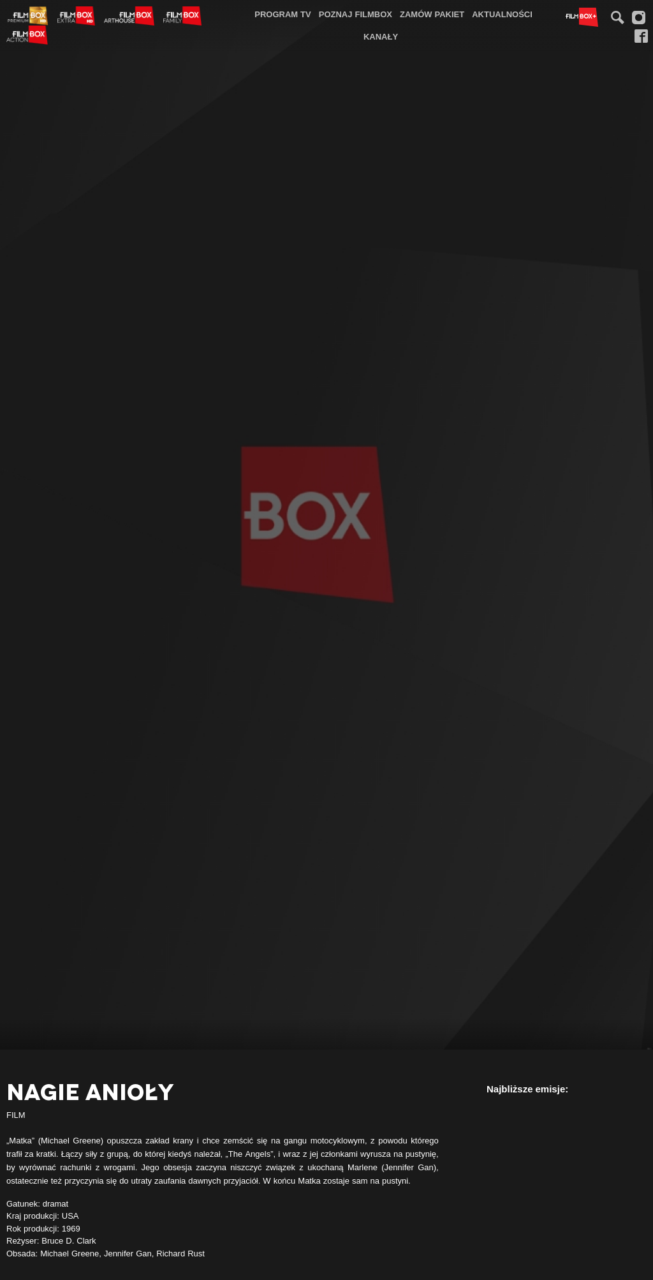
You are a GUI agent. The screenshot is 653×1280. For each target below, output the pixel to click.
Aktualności (502, 14)
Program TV (282, 14)
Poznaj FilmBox (355, 14)
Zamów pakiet (432, 14)
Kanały (380, 36)
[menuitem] (283, 14)
